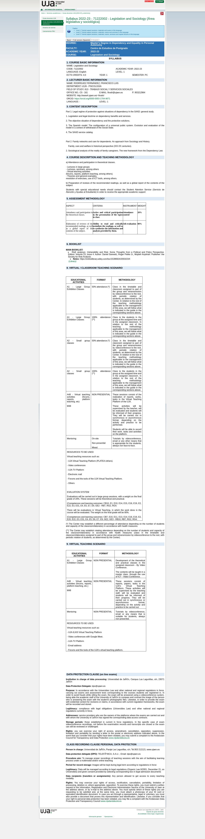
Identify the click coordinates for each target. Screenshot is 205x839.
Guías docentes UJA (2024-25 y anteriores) (53, 23)
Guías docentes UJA (49, 18)
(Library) (72, 261)
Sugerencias (160, 814)
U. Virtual (159, 1)
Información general (54, 9)
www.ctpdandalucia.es (119, 738)
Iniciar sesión (149, 1)
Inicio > (43, 13)
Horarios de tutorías (49, 27)
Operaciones (70, 9)
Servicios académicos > (54, 13)
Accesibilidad (142, 814)
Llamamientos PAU (49, 31)
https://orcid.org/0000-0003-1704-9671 (92, 99)
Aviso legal (150, 814)
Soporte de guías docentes (154, 811)
